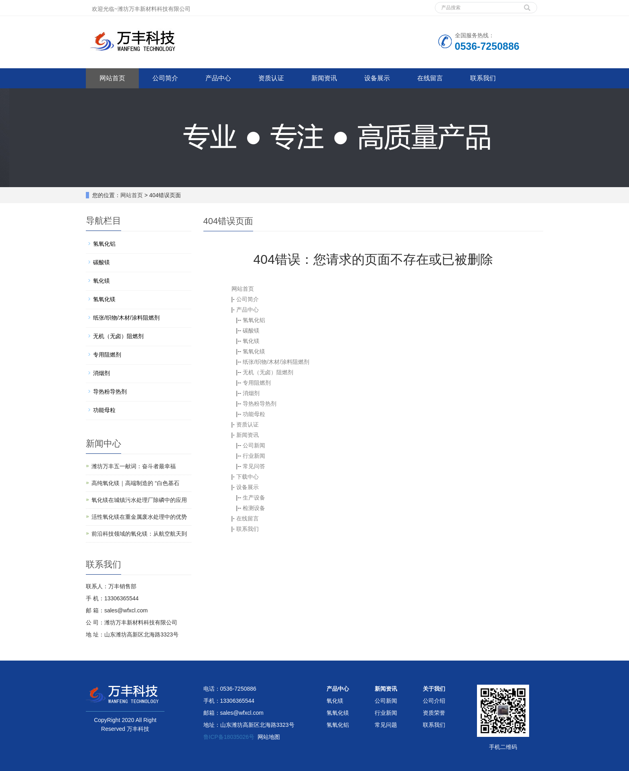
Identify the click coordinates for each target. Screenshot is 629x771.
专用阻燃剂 (257, 382)
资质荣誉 (434, 713)
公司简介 (165, 78)
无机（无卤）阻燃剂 (268, 372)
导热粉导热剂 (259, 403)
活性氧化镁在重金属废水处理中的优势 (139, 517)
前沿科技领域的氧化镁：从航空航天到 (139, 533)
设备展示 (377, 78)
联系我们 (483, 78)
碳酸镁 (251, 330)
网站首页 (112, 78)
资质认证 (271, 78)
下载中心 (247, 476)
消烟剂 (251, 393)
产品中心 (218, 78)
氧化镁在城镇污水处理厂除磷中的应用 (139, 500)
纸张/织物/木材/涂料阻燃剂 (276, 362)
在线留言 (430, 78)
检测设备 (254, 508)
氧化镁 (251, 341)
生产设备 (254, 497)
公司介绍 (434, 701)
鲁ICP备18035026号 (229, 737)
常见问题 (386, 725)
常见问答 (254, 466)
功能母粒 (254, 414)
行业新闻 (254, 456)
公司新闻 (254, 445)
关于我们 (434, 688)
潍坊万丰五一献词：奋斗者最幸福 (133, 466)
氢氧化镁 (254, 351)
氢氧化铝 (254, 320)
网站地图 (269, 737)
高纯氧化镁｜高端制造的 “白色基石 (135, 483)
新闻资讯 (324, 78)
